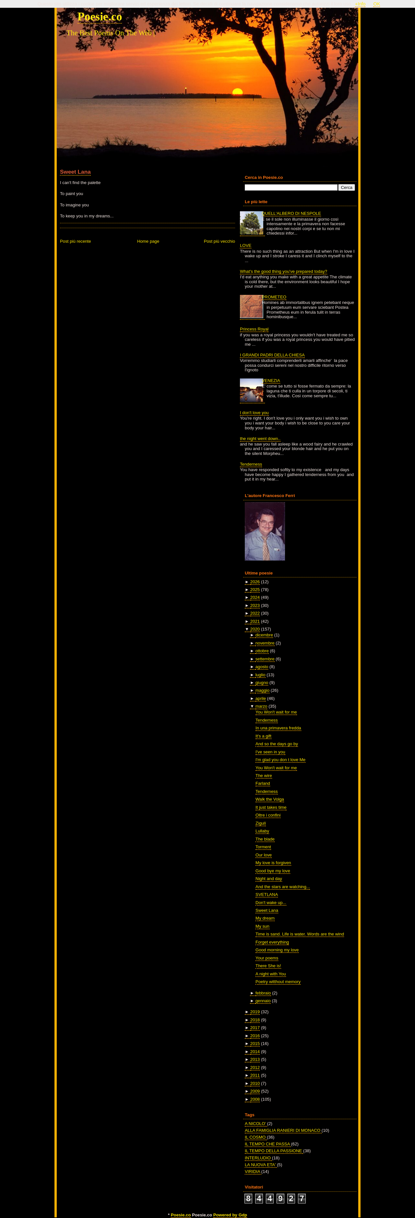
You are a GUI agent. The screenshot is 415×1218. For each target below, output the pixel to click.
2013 (255, 1059)
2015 (255, 1043)
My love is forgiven (273, 862)
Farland (262, 783)
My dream (265, 918)
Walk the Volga (269, 799)
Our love (263, 855)
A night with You (270, 973)
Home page (148, 241)
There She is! (268, 965)
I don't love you (254, 412)
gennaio (263, 1000)
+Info (360, 3)
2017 (255, 1027)
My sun (262, 926)
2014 (255, 1051)
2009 (255, 1091)
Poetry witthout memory (278, 981)
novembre (265, 643)
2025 (255, 589)
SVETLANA (266, 894)
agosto (261, 666)
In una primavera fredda (278, 727)
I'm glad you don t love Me (280, 759)
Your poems (266, 958)
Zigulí (260, 823)
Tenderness (251, 464)
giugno (261, 682)
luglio (260, 674)
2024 (255, 597)
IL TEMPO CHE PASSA (268, 1144)
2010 (255, 1083)
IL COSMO (256, 1137)
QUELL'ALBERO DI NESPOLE (291, 213)
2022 (255, 613)
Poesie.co (99, 16)
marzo (261, 706)
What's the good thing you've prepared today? (283, 271)
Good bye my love (272, 870)
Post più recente (75, 241)
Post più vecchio (219, 241)
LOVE (245, 245)
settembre (265, 658)
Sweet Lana (75, 171)
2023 (255, 605)
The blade (265, 839)
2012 (255, 1067)
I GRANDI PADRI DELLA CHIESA (272, 355)
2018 (255, 1019)
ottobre (262, 650)
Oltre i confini (267, 815)
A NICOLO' (256, 1123)
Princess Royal (254, 329)
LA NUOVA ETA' (261, 1164)
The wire (263, 775)
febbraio (263, 993)
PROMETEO (274, 297)
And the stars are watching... (282, 886)
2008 (255, 1099)
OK (376, 3)
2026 (255, 581)
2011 (255, 1075)
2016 (255, 1035)
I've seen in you (270, 751)
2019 (255, 1011)
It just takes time (271, 807)
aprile (260, 698)
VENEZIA (271, 380)
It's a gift (263, 736)
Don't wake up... (270, 902)
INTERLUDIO (258, 1157)
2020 (255, 629)
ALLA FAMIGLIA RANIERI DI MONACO (283, 1130)
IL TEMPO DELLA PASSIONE (274, 1150)
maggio (262, 690)
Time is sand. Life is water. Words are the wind (299, 934)
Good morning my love (277, 949)
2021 (255, 621)
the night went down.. (260, 438)
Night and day (268, 878)
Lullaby (262, 831)
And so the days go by (276, 743)
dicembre (264, 634)
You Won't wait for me (276, 712)
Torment (263, 846)
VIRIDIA (253, 1171)
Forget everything (272, 942)
